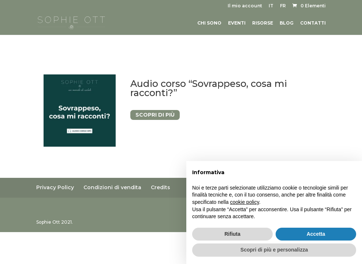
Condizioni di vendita (112, 187)
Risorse (262, 23)
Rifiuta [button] (232, 234)
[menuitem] (271, 7)
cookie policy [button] (244, 202)
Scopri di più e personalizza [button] (274, 250)
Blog (287, 23)
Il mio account (245, 6)
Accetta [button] (316, 234)
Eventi (237, 23)
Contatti (313, 23)
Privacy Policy (55, 187)
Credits (160, 187)
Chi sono (209, 23)
